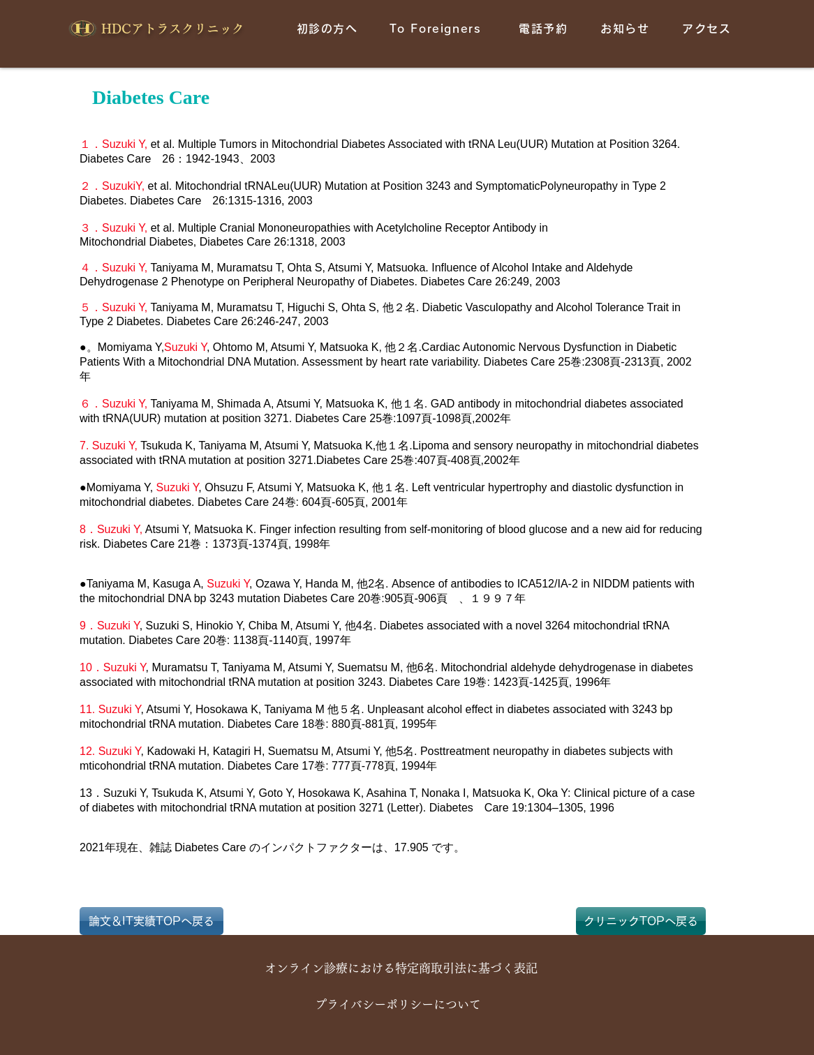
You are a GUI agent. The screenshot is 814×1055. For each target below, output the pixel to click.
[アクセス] (708, 29)
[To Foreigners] (436, 29)
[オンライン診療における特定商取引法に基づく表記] (401, 968)
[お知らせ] (626, 29)
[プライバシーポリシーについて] (397, 1005)
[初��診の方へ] (328, 29)
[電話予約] (545, 29)
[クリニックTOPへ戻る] (641, 921)
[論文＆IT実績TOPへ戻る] (151, 921)
